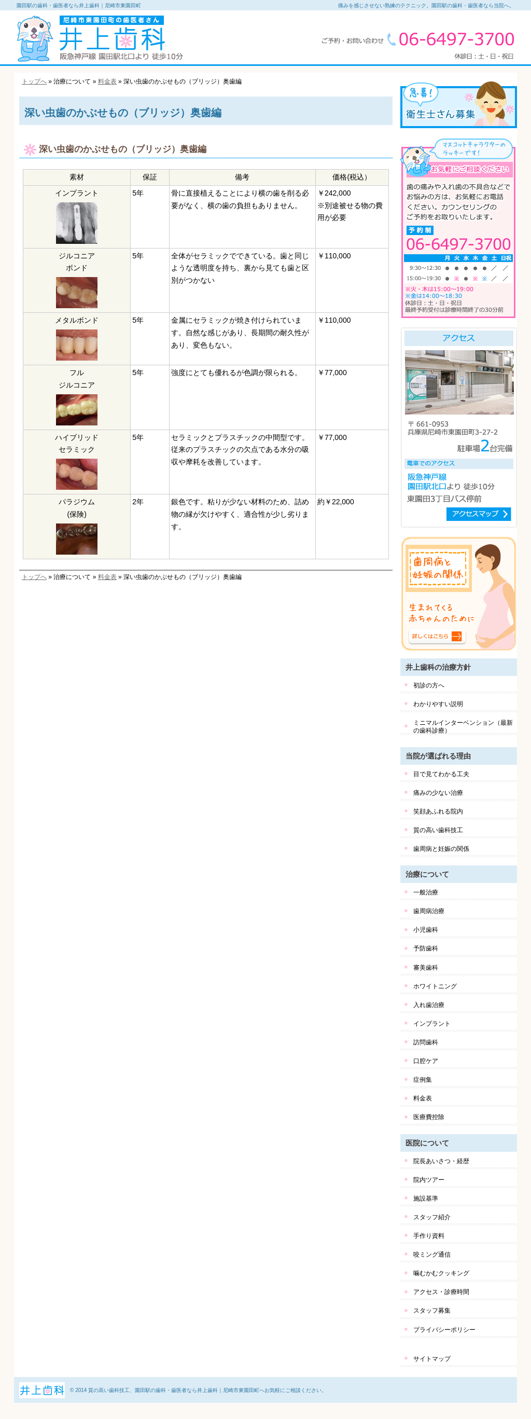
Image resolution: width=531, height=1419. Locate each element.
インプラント (432, 1023)
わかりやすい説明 (438, 704)
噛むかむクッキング (441, 1273)
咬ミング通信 (432, 1254)
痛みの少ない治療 (438, 792)
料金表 (107, 81)
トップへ (34, 81)
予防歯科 (425, 948)
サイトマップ (432, 1358)
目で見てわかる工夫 (441, 774)
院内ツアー (428, 1179)
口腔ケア (425, 1061)
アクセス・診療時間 (441, 1292)
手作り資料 (428, 1235)
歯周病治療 (428, 911)
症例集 (422, 1079)
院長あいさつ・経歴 (441, 1161)
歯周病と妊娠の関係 (441, 848)
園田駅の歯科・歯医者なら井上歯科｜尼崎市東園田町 (79, 5)
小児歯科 (425, 929)
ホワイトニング (435, 986)
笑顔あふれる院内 (438, 811)
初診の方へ (428, 685)
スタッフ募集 (432, 1310)
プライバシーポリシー (444, 1329)
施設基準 (425, 1198)
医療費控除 (428, 1117)
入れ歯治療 (428, 1005)
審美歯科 (425, 967)
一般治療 (425, 892)
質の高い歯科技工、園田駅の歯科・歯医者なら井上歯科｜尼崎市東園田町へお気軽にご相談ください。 (207, 1390)
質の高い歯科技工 (438, 830)
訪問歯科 (425, 1042)
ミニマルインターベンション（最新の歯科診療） (463, 726)
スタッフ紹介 (432, 1217)
